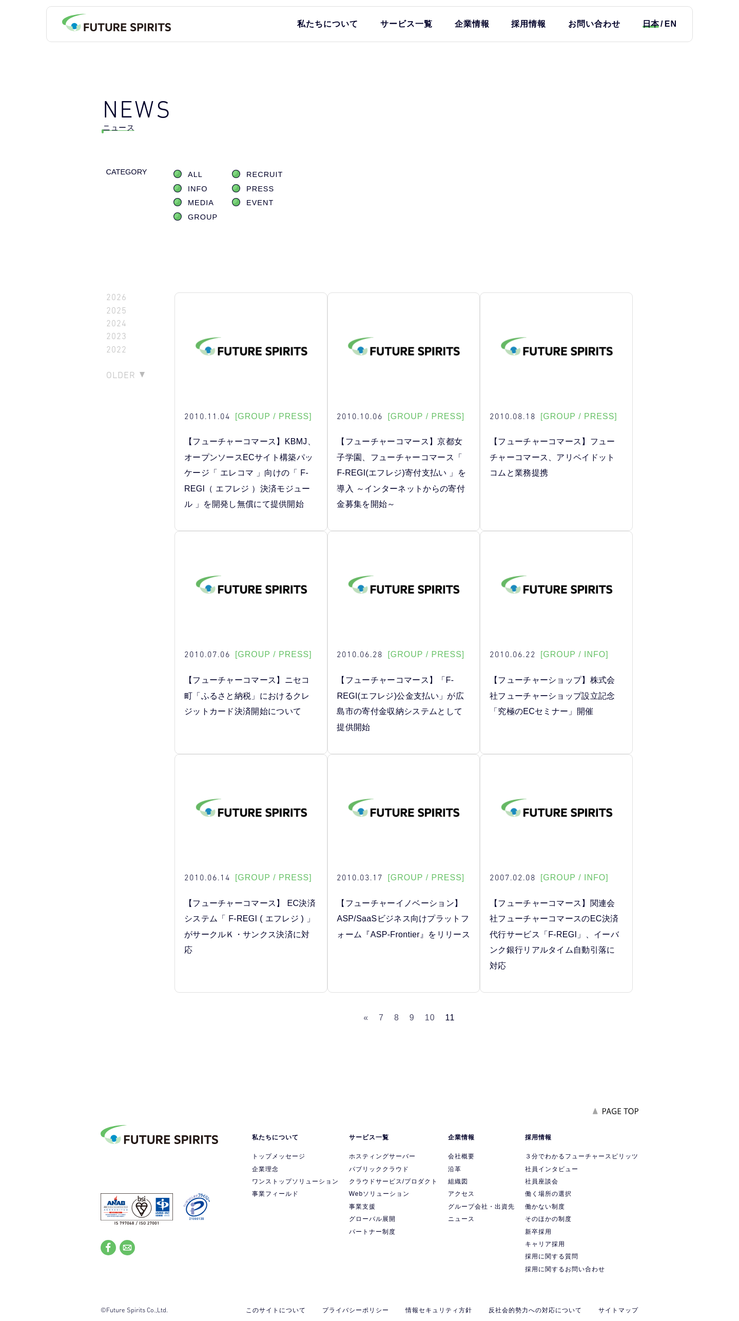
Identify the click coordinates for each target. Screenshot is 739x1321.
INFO (198, 189)
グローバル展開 (372, 1219)
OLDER (120, 375)
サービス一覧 (406, 23)
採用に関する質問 (551, 1256)
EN (671, 23)
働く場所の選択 (548, 1193)
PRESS (260, 189)
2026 (116, 297)
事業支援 (362, 1206)
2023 (116, 336)
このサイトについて (276, 1310)
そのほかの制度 (548, 1219)
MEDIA (201, 203)
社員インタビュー (551, 1169)
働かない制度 (545, 1206)
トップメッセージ (278, 1156)
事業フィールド (275, 1193)
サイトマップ (618, 1310)
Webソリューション (379, 1193)
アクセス (461, 1193)
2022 (116, 349)
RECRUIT (264, 174)
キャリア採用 (545, 1244)
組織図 (458, 1181)
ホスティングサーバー (382, 1156)
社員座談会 (541, 1181)
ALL (195, 174)
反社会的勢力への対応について (535, 1310)
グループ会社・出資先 (481, 1206)
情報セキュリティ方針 (438, 1310)
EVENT (260, 203)
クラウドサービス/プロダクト (393, 1181)
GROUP (203, 217)
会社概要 (461, 1156)
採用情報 (528, 23)
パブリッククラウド (379, 1169)
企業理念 (265, 1169)
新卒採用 (538, 1231)
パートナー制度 (372, 1231)
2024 (116, 323)
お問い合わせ (594, 23)
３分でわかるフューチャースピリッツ (581, 1156)
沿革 (454, 1169)
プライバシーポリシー (355, 1310)
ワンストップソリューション (295, 1181)
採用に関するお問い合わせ (565, 1269)
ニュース (461, 1219)
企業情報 (472, 23)
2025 (116, 311)
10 (430, 1017)
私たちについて (327, 23)
